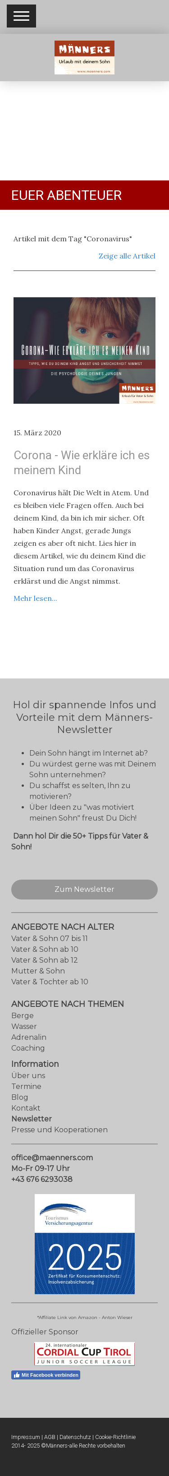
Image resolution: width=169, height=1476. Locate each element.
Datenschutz (75, 1437)
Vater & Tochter (39, 982)
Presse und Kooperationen (59, 1129)
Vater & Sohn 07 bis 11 (49, 938)
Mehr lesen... (35, 598)
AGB (49, 1437)
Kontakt (26, 1108)
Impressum (25, 1437)
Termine (26, 1086)
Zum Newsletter (84, 889)
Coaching (28, 1048)
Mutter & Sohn (38, 971)
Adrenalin (28, 1037)
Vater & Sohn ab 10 (44, 949)
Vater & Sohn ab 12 (44, 960)
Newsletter (31, 1119)
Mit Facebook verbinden (45, 1375)
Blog (19, 1097)
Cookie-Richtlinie (115, 1437)
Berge (22, 1015)
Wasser (24, 1026)
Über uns (28, 1075)
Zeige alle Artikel (127, 255)
